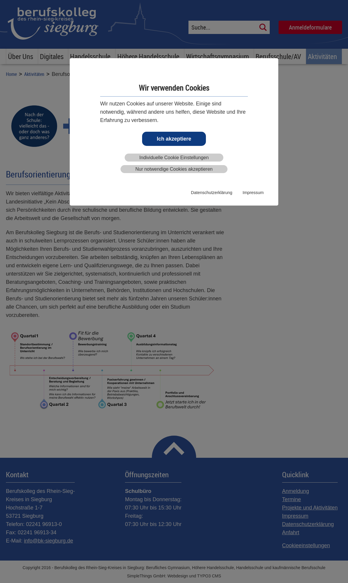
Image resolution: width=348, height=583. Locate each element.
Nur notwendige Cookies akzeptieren (173, 169)
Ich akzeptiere (174, 139)
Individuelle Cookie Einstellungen (174, 157)
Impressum (253, 192)
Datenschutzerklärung (211, 192)
